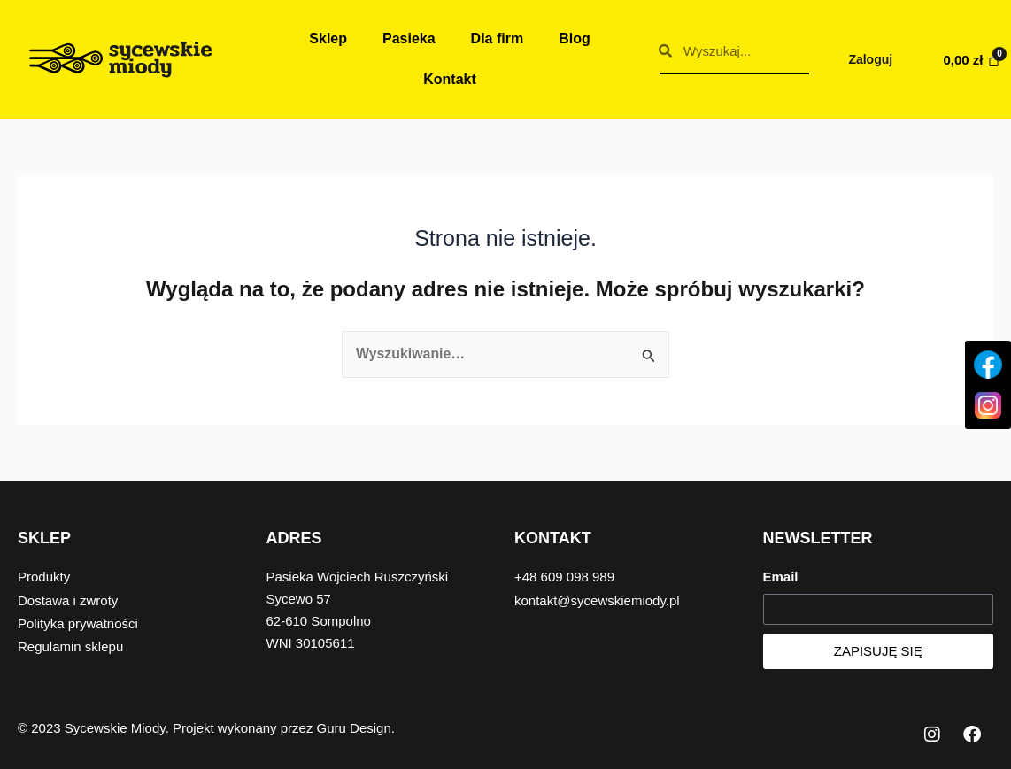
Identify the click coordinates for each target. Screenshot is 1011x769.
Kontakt (449, 79)
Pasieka (409, 38)
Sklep (328, 38)
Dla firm (497, 38)
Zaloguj (870, 59)
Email (781, 577)
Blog (574, 38)
